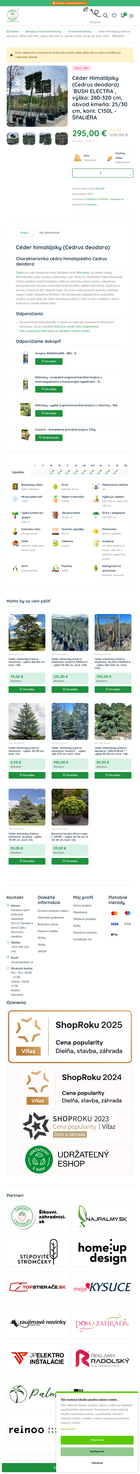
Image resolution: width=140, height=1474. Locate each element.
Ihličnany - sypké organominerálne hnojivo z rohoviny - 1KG (76, 405)
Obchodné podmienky (51, 917)
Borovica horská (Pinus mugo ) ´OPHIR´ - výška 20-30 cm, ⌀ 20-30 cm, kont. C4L (70, 837)
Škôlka (42, 938)
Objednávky (80, 912)
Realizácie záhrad (48, 924)
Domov (13, 31)
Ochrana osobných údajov (53, 911)
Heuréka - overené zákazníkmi (71, 3)
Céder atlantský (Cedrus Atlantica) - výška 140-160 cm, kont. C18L (27, 662)
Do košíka (49, 361)
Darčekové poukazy (85, 932)
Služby (42, 944)
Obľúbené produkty (84, 919)
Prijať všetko (97, 1440)
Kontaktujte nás (82, 939)
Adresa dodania (82, 905)
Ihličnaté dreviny (16, 654)
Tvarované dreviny (79, 31)
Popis (24, 232)
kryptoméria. (91, 326)
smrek (71, 326)
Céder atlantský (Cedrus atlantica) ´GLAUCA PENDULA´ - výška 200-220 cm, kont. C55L (113, 663)
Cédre (20, 272)
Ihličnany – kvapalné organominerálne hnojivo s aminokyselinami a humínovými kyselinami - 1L (68, 379)
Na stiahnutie (49, 232)
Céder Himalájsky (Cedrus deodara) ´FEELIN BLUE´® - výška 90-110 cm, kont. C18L (111, 751)
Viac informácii (68, 1429)
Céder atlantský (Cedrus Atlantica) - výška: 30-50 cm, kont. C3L (26, 751)
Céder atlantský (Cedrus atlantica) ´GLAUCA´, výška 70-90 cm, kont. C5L (25, 837)
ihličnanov (82, 272)
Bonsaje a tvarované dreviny (43, 31)
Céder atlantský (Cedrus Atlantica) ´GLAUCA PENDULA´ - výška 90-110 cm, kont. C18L (70, 662)
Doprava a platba (48, 931)
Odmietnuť (97, 1463)
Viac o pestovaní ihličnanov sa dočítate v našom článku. (55, 331)
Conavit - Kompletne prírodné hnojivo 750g (65, 429)
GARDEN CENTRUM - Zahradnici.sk (105, 199)
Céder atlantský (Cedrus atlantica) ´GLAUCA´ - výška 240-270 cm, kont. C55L (69, 751)
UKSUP (42, 951)
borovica (59, 326)
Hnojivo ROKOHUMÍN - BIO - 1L (56, 353)
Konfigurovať (97, 1451)
